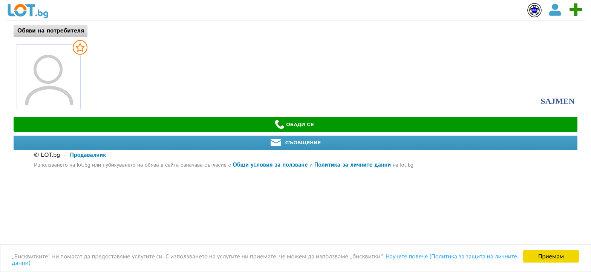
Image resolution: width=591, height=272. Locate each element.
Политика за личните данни (352, 165)
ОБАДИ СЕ (294, 124)
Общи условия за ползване (270, 165)
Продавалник (88, 155)
